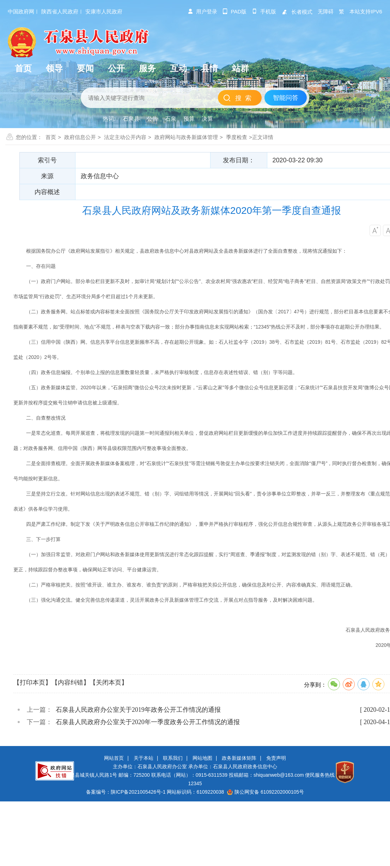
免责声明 (276, 758)
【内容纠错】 (70, 682)
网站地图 (202, 758)
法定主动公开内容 (125, 137)
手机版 (264, 11)
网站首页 (114, 758)
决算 (207, 119)
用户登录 (202, 11)
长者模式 (296, 12)
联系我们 (173, 758)
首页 (50, 137)
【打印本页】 (32, 682)
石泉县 (131, 119)
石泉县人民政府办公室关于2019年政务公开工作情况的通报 (138, 709)
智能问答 (285, 97)
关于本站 (143, 758)
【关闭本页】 (109, 682)
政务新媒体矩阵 (239, 758)
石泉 (170, 119)
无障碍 (326, 11)
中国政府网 (21, 11)
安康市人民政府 (103, 11)
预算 (189, 119)
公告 (152, 119)
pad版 (235, 11)
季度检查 (236, 137)
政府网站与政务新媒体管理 (186, 137)
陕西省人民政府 (59, 11)
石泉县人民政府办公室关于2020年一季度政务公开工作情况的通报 (148, 722)
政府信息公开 (80, 137)
